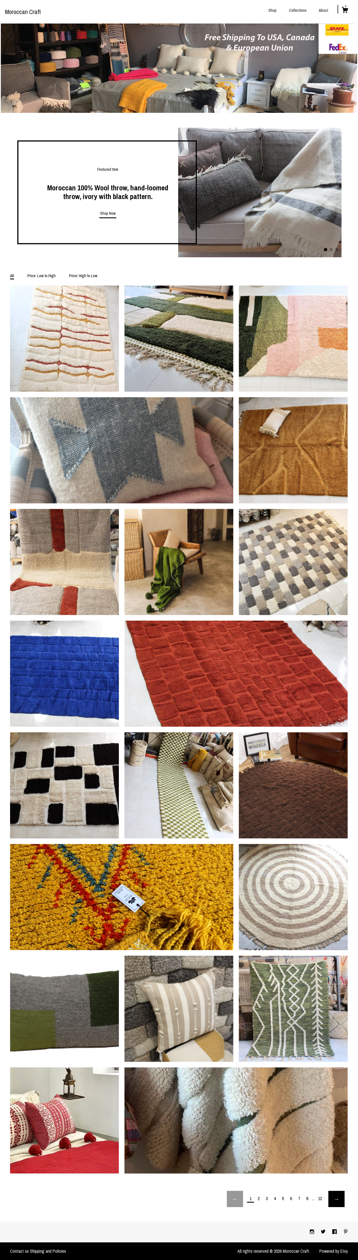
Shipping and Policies (48, 1251)
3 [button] (336, 249)
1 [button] (325, 249)
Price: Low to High (41, 276)
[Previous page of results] (235, 1199)
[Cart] (345, 10)
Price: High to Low (83, 276)
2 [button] (331, 249)
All (12, 276)
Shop (272, 10)
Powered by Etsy (333, 1251)
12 (320, 1198)
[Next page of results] (336, 1199)
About (323, 10)
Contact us (19, 1251)
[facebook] (335, 1232)
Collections (298, 10)
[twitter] (324, 1232)
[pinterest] (345, 1232)
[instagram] (312, 1232)
